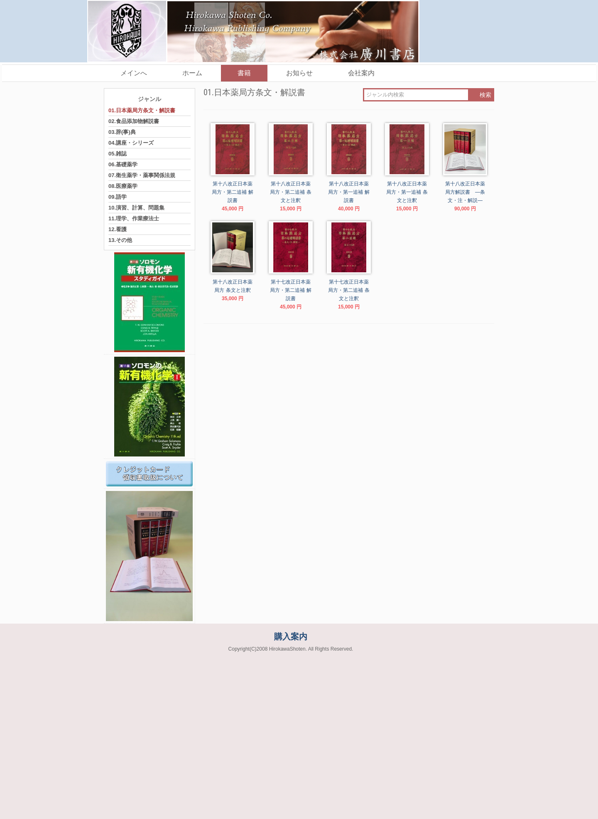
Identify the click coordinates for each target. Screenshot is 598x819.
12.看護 (117, 229)
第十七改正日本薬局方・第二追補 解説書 (290, 290)
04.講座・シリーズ (131, 143)
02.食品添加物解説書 (133, 121)
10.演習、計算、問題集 (136, 208)
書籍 (244, 73)
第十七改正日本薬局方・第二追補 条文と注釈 (348, 290)
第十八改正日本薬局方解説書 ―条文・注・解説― (466, 192)
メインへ (133, 73)
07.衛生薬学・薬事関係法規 (141, 175)
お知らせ (299, 73)
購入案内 (290, 636)
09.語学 (117, 197)
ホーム (192, 73)
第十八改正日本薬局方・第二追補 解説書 (232, 192)
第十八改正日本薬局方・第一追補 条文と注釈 (406, 192)
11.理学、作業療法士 (133, 218)
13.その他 (120, 240)
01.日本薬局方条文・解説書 (141, 110)
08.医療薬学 (122, 186)
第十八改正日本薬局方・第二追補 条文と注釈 (290, 192)
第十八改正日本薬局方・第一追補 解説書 (348, 192)
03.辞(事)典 (122, 132)
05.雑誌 (117, 153)
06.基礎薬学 (122, 164)
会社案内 (361, 73)
